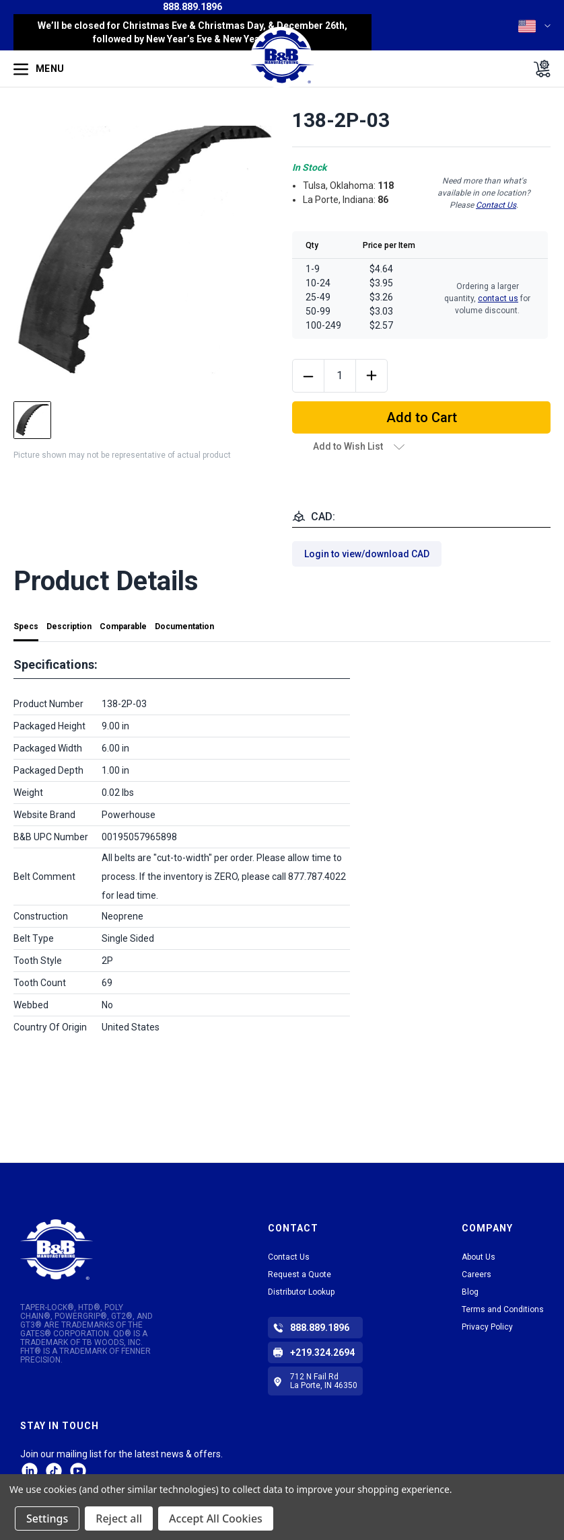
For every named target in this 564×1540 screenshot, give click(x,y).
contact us (498, 298)
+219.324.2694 (322, 1352)
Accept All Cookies (215, 1518)
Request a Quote (299, 1274)
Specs (25, 626)
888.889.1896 (192, 6)
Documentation (184, 626)
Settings (47, 1518)
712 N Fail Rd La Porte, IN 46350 (323, 1381)
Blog (470, 1292)
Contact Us (496, 205)
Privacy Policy (487, 1327)
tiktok (53, 1470)
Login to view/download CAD (366, 554)
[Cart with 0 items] (538, 68)
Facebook (78, 1470)
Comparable (123, 626)
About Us (478, 1257)
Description (69, 626)
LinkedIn (29, 1470)
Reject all (119, 1518)
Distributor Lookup (301, 1292)
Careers (476, 1274)
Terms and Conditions (503, 1309)
